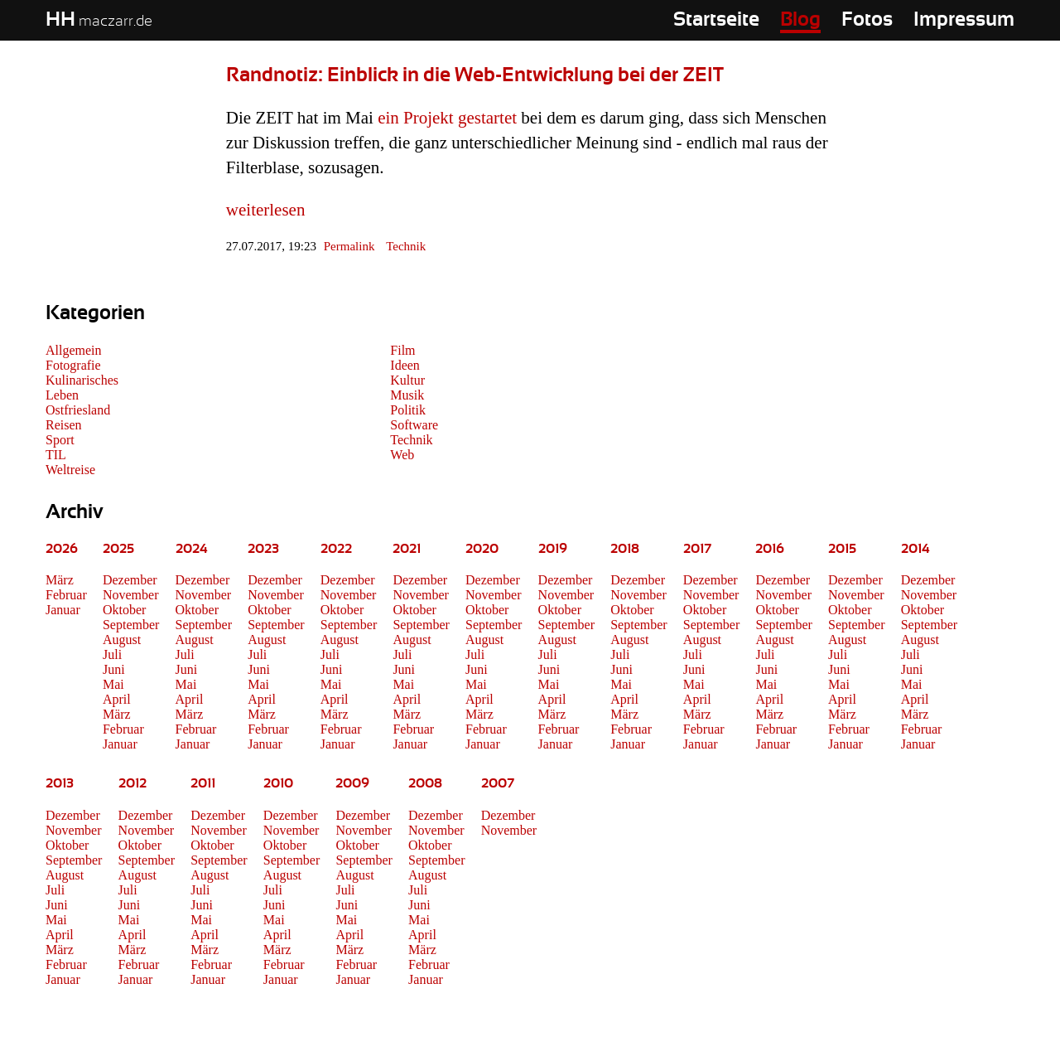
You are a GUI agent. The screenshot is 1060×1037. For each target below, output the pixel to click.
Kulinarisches (82, 380)
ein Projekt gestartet (447, 118)
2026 (62, 548)
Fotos (867, 20)
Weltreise (70, 470)
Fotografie (73, 365)
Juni (114, 669)
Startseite (716, 20)
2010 (278, 783)
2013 (60, 783)
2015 (842, 548)
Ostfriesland (78, 410)
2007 (497, 783)
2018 (624, 548)
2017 (697, 548)
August (122, 639)
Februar (66, 595)
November (131, 595)
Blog (800, 20)
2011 (202, 783)
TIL (56, 455)
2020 (482, 548)
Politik (408, 410)
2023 (263, 548)
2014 (915, 548)
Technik (406, 246)
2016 (769, 548)
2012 (132, 783)
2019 (552, 548)
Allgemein (74, 350)
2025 (118, 548)
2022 (336, 548)
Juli (112, 654)
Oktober (124, 610)
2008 (425, 783)
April (117, 699)
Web (402, 455)
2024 (192, 548)
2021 (407, 548)
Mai (113, 684)
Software (414, 425)
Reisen (64, 425)
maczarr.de (99, 21)
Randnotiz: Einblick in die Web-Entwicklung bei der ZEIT (475, 75)
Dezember (130, 580)
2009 (352, 783)
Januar (63, 610)
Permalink (349, 246)
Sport (60, 440)
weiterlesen (266, 210)
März (60, 580)
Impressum (963, 20)
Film (402, 350)
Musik (407, 395)
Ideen (405, 365)
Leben (62, 395)
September (131, 625)
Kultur (407, 380)
